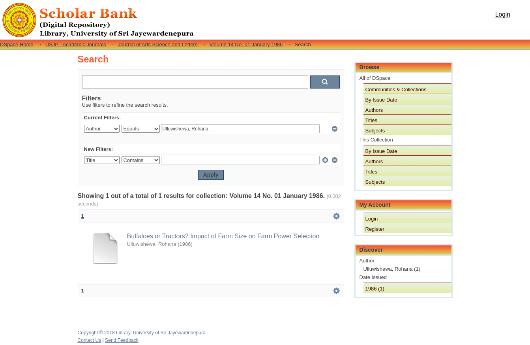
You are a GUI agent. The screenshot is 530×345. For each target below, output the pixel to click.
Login (502, 14)
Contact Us (89, 340)
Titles (371, 120)
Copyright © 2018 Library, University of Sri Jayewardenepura (142, 333)
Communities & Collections (396, 89)
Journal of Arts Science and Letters (158, 44)
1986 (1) (374, 289)
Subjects (375, 131)
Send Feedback (122, 340)
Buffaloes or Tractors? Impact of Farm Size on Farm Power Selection (223, 236)
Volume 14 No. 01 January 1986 (246, 44)
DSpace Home (17, 44)
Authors (374, 110)
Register (374, 229)
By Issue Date (381, 100)
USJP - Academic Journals (75, 44)
